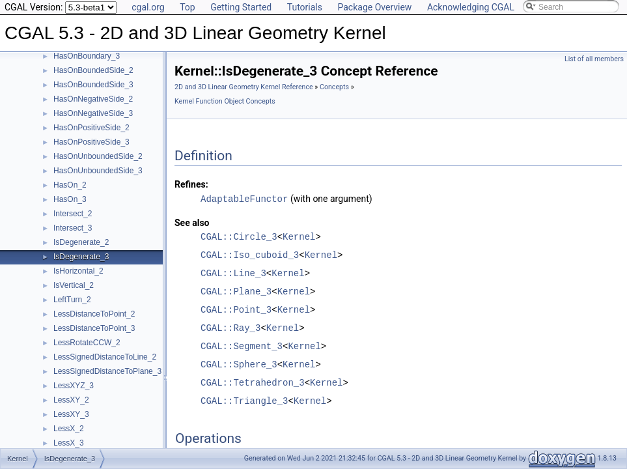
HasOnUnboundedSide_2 (98, 156)
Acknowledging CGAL (470, 7)
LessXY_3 (71, 414)
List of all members (594, 59)
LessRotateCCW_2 (86, 342)
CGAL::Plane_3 (236, 291)
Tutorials (304, 7)
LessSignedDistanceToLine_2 (104, 357)
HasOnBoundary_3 (86, 56)
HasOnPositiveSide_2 (91, 127)
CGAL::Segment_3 (242, 345)
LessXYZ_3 (73, 385)
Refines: (191, 184)
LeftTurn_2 (72, 299)
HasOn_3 (70, 199)
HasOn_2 (70, 185)
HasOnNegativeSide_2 (93, 99)
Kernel (299, 236)
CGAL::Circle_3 (239, 236)
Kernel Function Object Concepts (224, 101)
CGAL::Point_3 (236, 309)
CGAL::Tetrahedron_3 (253, 382)
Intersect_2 (72, 213)
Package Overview (374, 7)
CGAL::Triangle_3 (244, 400)
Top (187, 7)
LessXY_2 (71, 400)
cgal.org (148, 7)
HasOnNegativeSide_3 (93, 113)
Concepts (334, 87)
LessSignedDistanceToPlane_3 (107, 371)
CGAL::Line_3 (233, 272)
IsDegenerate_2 (81, 242)
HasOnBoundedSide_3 (93, 84)
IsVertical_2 (73, 285)
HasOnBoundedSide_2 (93, 70)
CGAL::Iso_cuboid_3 (250, 254)
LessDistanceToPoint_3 (94, 328)
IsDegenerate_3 (81, 256)
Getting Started (241, 7)
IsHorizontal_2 (78, 271)
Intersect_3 (72, 228)
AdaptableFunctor (244, 198)
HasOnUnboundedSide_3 (98, 170)
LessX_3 (68, 443)
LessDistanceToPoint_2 (94, 314)
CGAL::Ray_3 (230, 327)
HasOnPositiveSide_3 (91, 142)
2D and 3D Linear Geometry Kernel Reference (243, 87)
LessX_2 (68, 428)
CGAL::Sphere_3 (239, 364)
